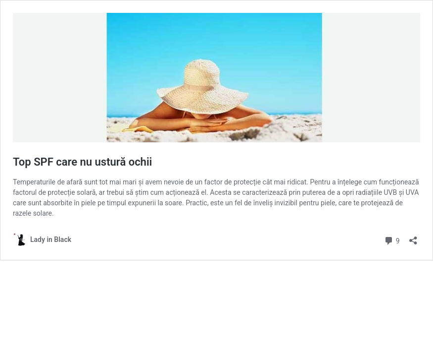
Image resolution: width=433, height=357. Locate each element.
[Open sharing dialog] (413, 237)
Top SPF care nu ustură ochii (82, 162)
